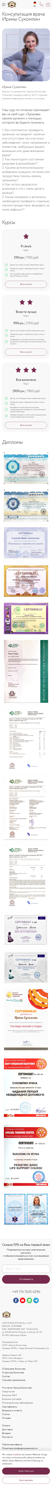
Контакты (7, 1437)
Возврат (6, 1433)
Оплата (6, 1425)
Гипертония (8, 1391)
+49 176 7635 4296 (26, 1292)
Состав (6, 1376)
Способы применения (13, 1380)
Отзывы (6, 1418)
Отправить (26, 1279)
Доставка (7, 1429)
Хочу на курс (26, 284)
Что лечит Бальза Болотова (17, 1388)
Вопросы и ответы (12, 1410)
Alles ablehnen (26, 1480)
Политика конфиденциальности (19, 1448)
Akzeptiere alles (26, 1471)
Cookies (17, 1454)
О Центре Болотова (13, 1372)
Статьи (6, 1414)
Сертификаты (9, 1407)
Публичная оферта (12, 1444)
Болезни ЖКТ (9, 1395)
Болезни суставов (11, 1399)
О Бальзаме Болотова (13, 1369)
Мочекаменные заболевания (17, 1403)
